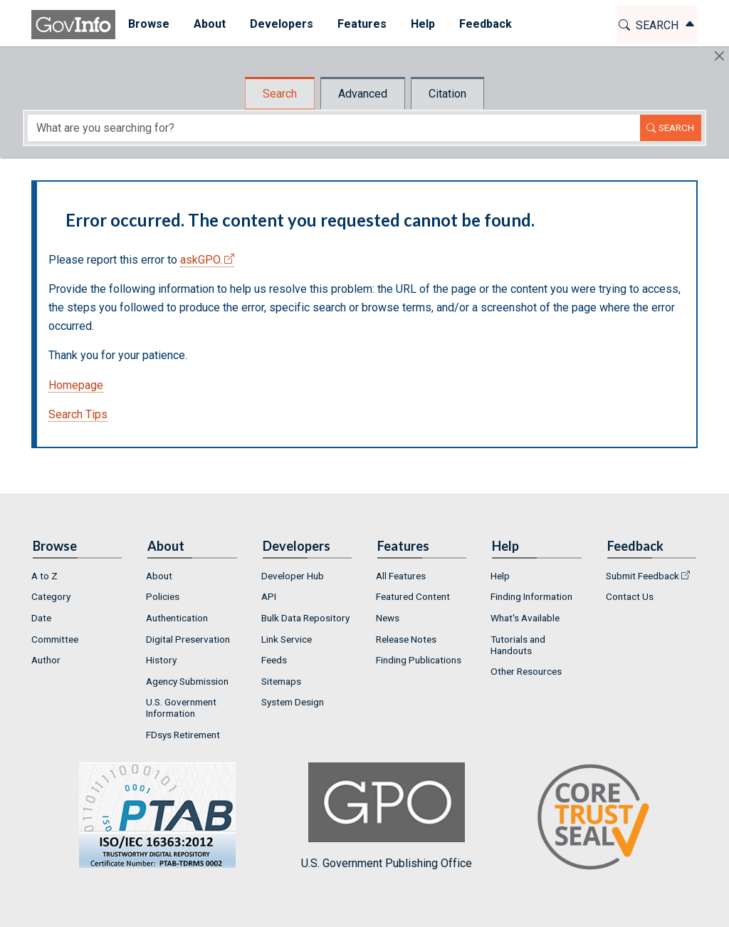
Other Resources (526, 671)
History (161, 660)
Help (500, 575)
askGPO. (201, 259)
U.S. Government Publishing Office (386, 816)
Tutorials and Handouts (518, 644)
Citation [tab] (447, 93)
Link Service (286, 639)
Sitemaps (281, 681)
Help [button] (422, 24)
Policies (162, 596)
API (268, 596)
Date (41, 617)
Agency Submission (187, 681)
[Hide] (719, 56)
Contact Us (630, 596)
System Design (292, 702)
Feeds (274, 660)
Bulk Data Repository (305, 617)
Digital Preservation (188, 639)
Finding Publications (418, 660)
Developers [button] (281, 24)
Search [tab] (280, 93)
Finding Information (531, 596)
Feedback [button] (484, 24)
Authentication (177, 617)
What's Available (525, 617)
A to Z (44, 575)
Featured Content (413, 596)
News (387, 617)
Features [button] (361, 24)
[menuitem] (148, 24)
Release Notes (406, 639)
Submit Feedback (642, 575)
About (159, 575)
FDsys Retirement (183, 734)
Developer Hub (292, 575)
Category (50, 596)
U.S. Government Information (181, 707)
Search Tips (77, 414)
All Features (401, 575)
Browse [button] (148, 24)
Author (46, 660)
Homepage (75, 385)
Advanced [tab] (362, 93)
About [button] (209, 24)
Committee (54, 639)
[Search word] (334, 128)
